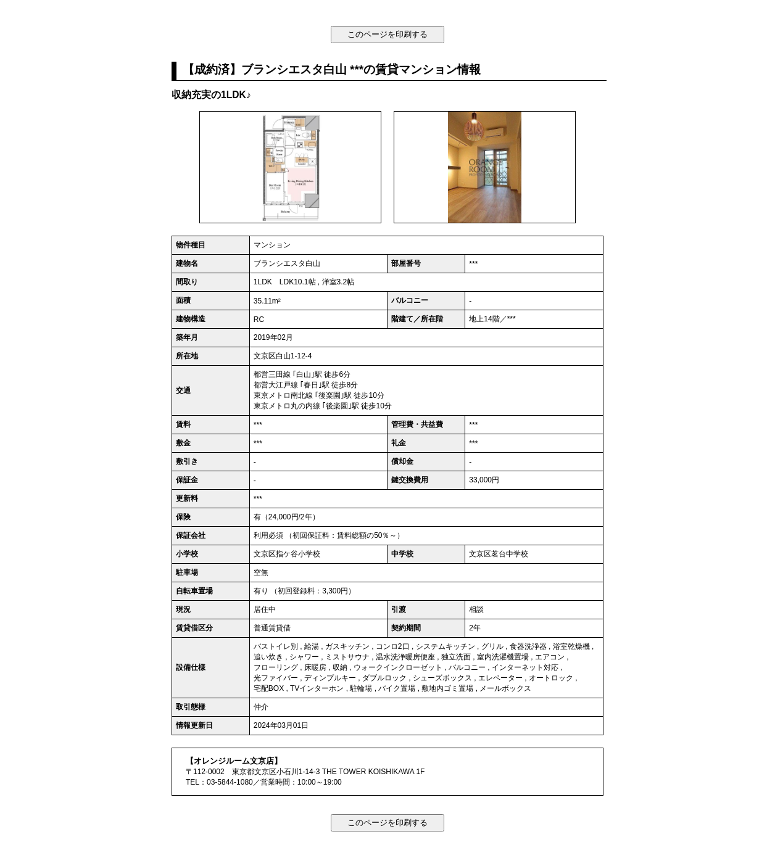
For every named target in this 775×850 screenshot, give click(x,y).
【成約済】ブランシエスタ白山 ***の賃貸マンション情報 (332, 69)
